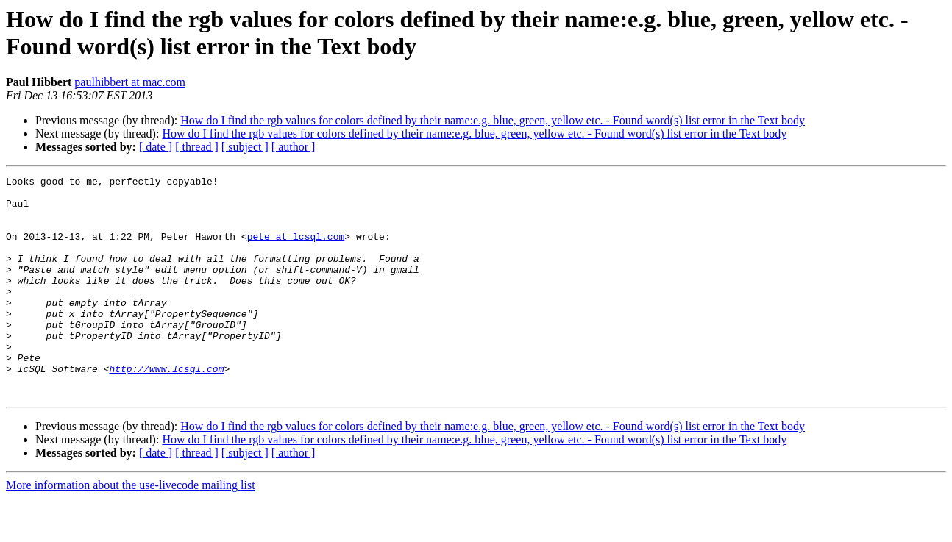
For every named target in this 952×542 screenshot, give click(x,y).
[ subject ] (245, 146)
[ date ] (155, 146)
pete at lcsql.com (296, 249)
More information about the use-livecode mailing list (130, 529)
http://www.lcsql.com (166, 408)
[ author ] (293, 146)
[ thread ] (197, 146)
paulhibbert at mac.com (129, 82)
